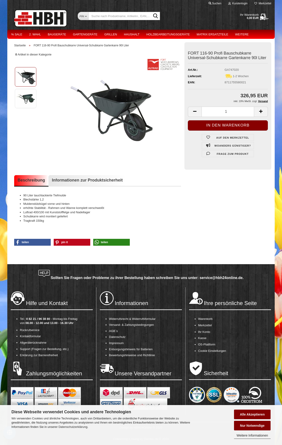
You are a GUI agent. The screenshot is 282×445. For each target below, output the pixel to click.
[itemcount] (228, 112)
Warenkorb (205, 319)
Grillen (110, 34)
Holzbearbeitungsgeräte (168, 34)
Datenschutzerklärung (73, 427)
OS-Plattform (206, 344)
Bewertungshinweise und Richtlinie (132, 355)
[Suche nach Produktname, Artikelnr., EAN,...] (83, 16)
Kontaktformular (30, 336)
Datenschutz (117, 337)
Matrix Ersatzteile (212, 34)
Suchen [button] (215, 3)
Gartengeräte (85, 34)
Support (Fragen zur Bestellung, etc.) (44, 349)
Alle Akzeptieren (252, 414)
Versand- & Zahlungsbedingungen (131, 325)
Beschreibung (31, 180)
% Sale (16, 34)
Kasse (202, 338)
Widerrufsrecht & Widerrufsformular (132, 319)
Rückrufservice (30, 330)
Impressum (116, 343)
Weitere (242, 34)
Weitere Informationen (252, 435)
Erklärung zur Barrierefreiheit (39, 355)
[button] (32, 242)
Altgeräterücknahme (33, 342)
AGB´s (113, 331)
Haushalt (131, 34)
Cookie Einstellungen (212, 351)
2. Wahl (35, 34)
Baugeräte (57, 34)
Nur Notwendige (252, 425)
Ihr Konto (204, 332)
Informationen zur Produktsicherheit (87, 180)
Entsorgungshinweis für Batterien (131, 349)
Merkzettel (262, 3)
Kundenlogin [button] (237, 3)
